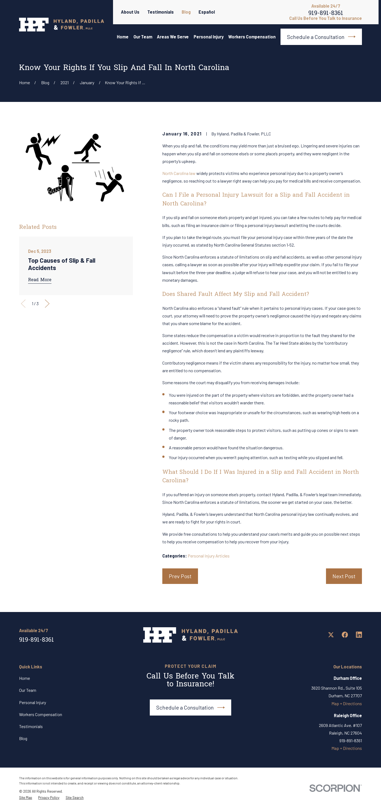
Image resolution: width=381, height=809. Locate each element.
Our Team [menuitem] (142, 36)
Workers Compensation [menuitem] (252, 36)
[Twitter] (331, 635)
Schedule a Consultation (321, 36)
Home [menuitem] (123, 36)
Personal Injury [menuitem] (209, 36)
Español (207, 11)
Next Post (344, 576)
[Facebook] (345, 635)
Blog (186, 11)
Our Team (27, 690)
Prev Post (180, 576)
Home (24, 678)
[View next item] (47, 303)
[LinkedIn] (359, 635)
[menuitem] (25, 798)
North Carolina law (179, 173)
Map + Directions (346, 703)
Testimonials (160, 11)
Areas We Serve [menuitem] (173, 36)
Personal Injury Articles (209, 555)
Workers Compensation (40, 714)
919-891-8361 (325, 14)
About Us (130, 11)
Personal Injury (32, 702)
